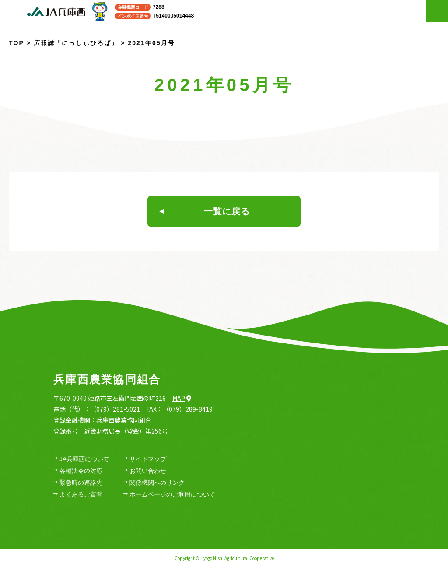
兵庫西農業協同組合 (107, 379)
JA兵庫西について (81, 459)
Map (181, 398)
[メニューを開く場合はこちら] (437, 11)
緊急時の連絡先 (77, 482)
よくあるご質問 (77, 494)
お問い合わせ (144, 471)
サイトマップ (144, 459)
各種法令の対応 (77, 471)
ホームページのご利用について (169, 494)
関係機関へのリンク (154, 482)
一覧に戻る (204, 211)
